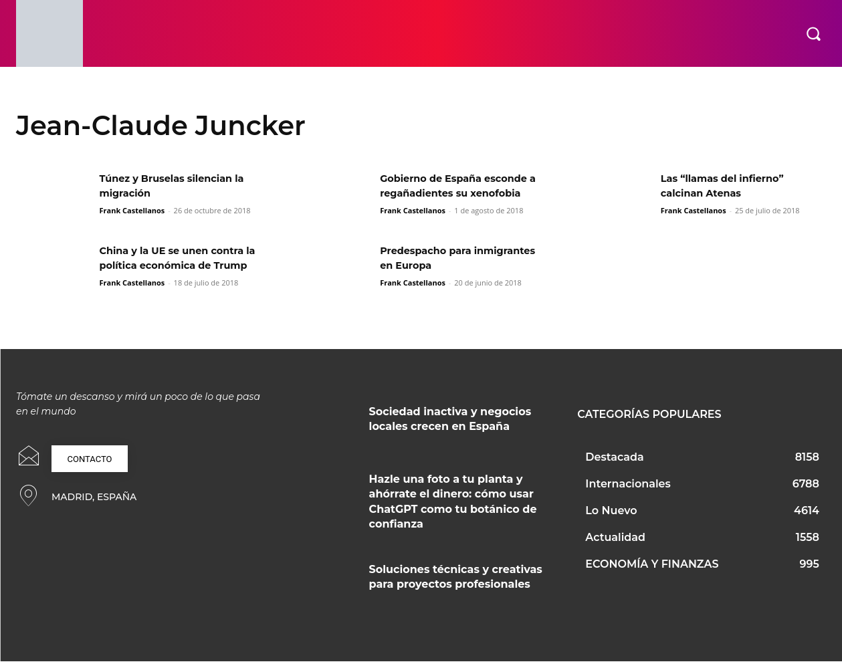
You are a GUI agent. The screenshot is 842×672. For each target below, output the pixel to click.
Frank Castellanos (132, 210)
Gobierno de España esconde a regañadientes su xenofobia (461, 193)
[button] (813, 33)
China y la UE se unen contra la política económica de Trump (179, 270)
